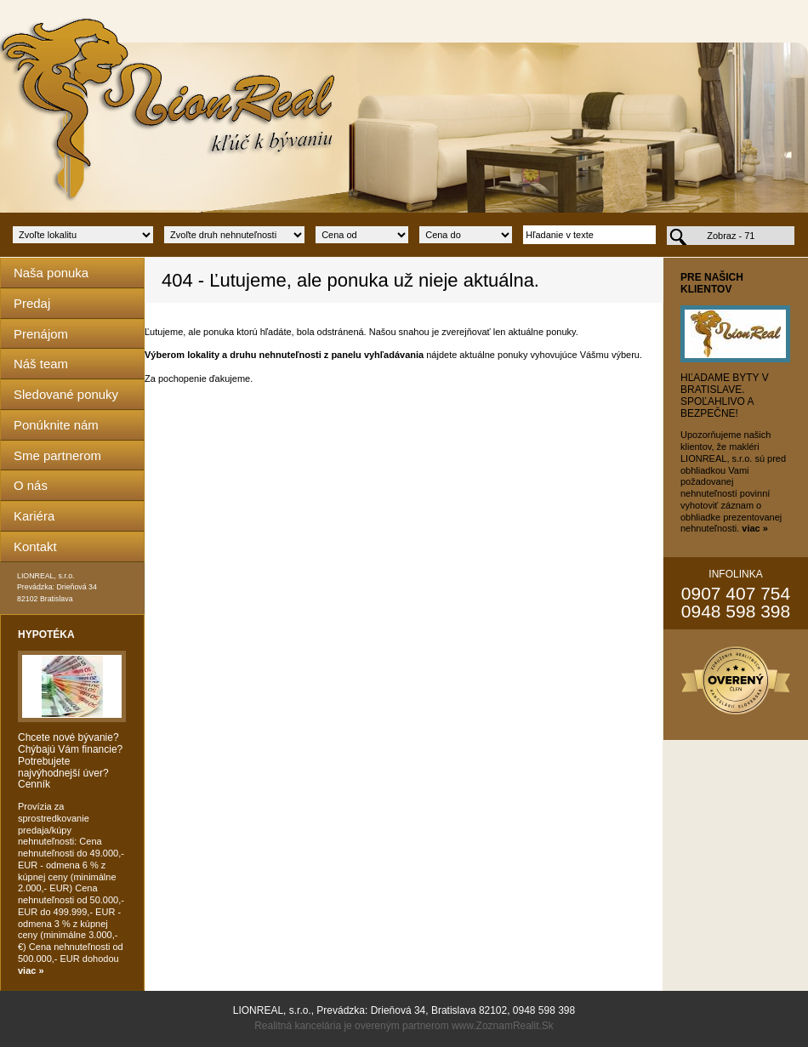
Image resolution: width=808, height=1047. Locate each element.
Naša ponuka (51, 272)
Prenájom (41, 334)
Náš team (41, 363)
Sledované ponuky (66, 394)
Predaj (32, 303)
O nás (31, 485)
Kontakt (35, 546)
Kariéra (34, 516)
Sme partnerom (57, 455)
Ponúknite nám (56, 425)
